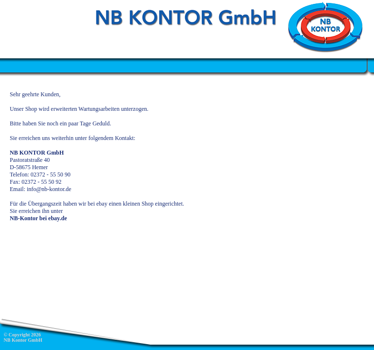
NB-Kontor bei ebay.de (38, 218)
